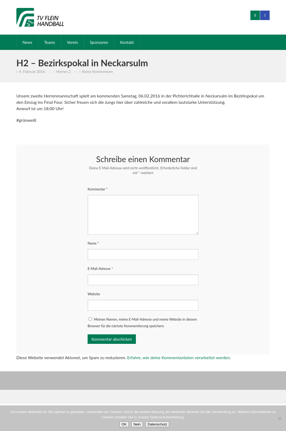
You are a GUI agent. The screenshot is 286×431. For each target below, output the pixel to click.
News (27, 42)
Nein (137, 424)
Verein (72, 42)
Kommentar (97, 189)
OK (124, 424)
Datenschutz (157, 424)
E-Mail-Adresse (100, 268)
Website (94, 294)
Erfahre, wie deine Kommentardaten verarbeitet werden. (179, 357)
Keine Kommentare (97, 71)
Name (93, 243)
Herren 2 (63, 71)
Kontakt (127, 42)
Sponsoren (99, 42)
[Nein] (279, 418)
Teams (49, 42)
